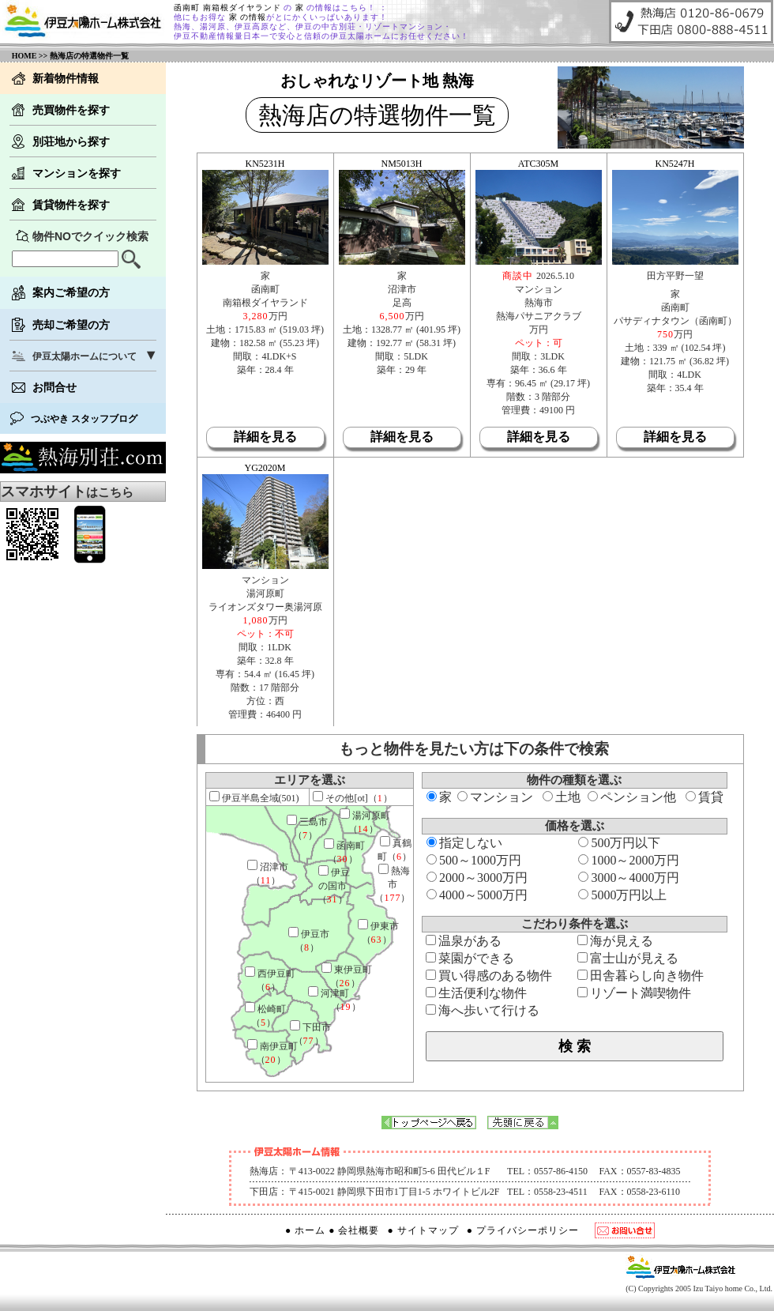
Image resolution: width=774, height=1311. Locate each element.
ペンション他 (632, 797)
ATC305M (538, 163)
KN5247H (675, 163)
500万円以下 (619, 843)
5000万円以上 (622, 895)
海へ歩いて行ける (482, 1010)
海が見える (615, 940)
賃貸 (704, 797)
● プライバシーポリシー (523, 1230)
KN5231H (265, 163)
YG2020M (264, 467)
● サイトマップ (423, 1230)
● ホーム (305, 1230)
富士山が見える (627, 958)
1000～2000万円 (628, 860)
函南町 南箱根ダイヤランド (229, 7)
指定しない (464, 843)
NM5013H (401, 163)
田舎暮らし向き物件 (640, 975)
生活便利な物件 (476, 993)
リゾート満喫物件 (634, 993)
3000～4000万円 (628, 877)
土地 (561, 797)
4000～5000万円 (477, 895)
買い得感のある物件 (489, 975)
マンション (495, 797)
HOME (24, 55)
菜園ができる (470, 958)
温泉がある (464, 940)
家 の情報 (246, 17)
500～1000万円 (473, 860)
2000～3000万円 (477, 877)
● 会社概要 (354, 1230)
